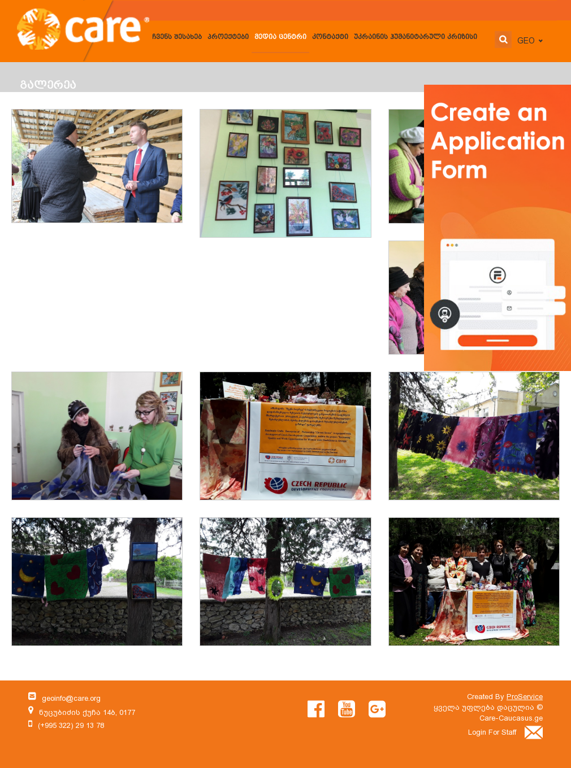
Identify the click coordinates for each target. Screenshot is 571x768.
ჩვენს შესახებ (177, 37)
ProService (525, 696)
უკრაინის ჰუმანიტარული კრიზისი (415, 37)
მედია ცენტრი (280, 37)
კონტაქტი (330, 37)
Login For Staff (505, 732)
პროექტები (228, 37)
